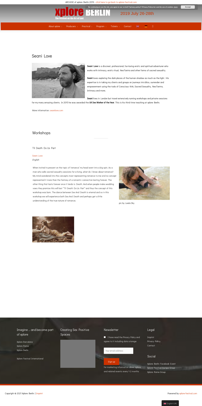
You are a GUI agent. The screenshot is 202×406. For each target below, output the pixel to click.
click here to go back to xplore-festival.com (116, 2)
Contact (151, 349)
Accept (188, 7)
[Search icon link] (153, 30)
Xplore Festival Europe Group (161, 372)
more (176, 7)
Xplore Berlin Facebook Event (161, 368)
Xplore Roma (23, 350)
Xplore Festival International (30, 362)
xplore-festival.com (188, 397)
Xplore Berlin (23, 354)
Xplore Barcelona (25, 346)
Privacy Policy (129, 341)
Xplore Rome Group (156, 376)
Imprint (150, 341)
